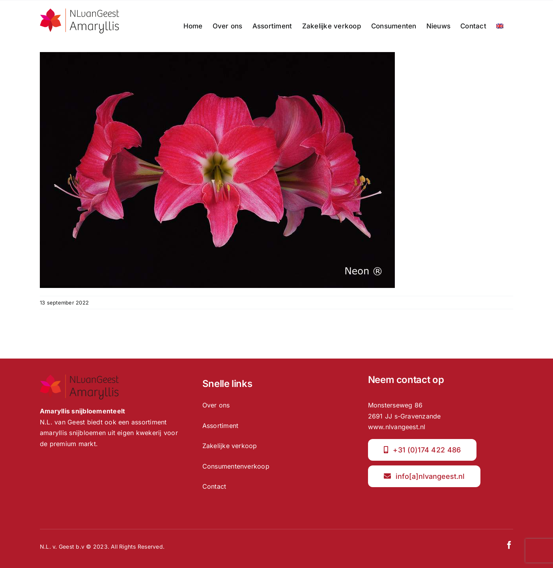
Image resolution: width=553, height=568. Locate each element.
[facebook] (509, 545)
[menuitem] (499, 26)
